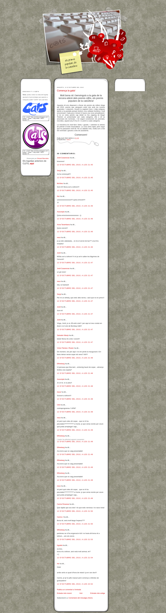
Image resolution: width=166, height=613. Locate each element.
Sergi (59, 171)
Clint (58, 405)
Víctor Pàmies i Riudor (65, 348)
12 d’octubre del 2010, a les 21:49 (75, 430)
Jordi (59, 253)
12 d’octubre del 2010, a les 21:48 (75, 358)
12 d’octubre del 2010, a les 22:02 (75, 584)
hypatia (59, 545)
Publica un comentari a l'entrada (69, 590)
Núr (58, 196)
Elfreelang (61, 364)
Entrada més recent (64, 593)
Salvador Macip (63, 335)
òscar (59, 392)
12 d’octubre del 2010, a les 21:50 (75, 511)
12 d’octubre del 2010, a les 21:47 (75, 263)
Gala (69, 139)
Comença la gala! (66, 90)
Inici (80, 593)
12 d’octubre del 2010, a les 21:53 (75, 539)
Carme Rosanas (63, 504)
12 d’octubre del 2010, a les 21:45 (75, 165)
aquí (32, 163)
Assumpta (60, 212)
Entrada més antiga (97, 593)
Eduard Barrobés (43, 158)
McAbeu (60, 183)
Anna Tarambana (63, 225)
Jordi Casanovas (63, 158)
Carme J (60, 517)
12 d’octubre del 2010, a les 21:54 (75, 558)
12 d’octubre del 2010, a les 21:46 (75, 206)
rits (58, 564)
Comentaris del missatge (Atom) (80, 598)
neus (59, 237)
